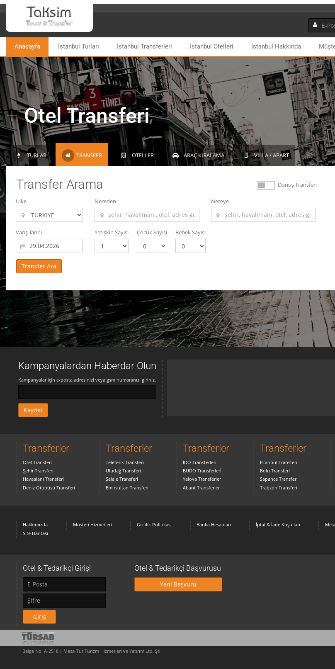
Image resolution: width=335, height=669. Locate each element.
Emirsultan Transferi (127, 487)
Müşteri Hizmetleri (92, 524)
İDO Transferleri (199, 462)
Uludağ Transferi (123, 470)
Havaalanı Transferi (43, 479)
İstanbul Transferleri (144, 46)
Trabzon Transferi (278, 487)
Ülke (21, 201)
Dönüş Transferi (297, 184)
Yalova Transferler (202, 479)
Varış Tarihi (29, 232)
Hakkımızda (35, 524)
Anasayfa (27, 46)
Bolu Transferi (275, 470)
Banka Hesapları (214, 524)
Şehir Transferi (38, 470)
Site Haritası (35, 533)
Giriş (39, 616)
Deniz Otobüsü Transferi (49, 487)
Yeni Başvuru (178, 584)
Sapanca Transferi (279, 479)
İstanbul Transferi (278, 462)
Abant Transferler (201, 487)
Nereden (105, 201)
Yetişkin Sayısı (112, 232)
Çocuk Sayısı (152, 232)
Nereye (220, 201)
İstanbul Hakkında (276, 46)
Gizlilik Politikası (154, 524)
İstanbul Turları (78, 46)
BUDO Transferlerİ (202, 470)
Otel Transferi (37, 462)
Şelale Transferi (122, 479)
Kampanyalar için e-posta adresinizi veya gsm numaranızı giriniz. (87, 380)
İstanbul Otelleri (211, 46)
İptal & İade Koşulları (278, 524)
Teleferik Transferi (125, 462)
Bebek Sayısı (190, 232)
